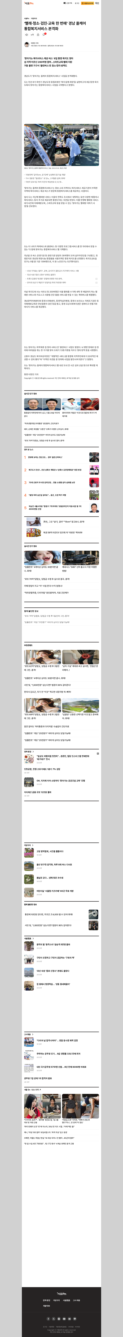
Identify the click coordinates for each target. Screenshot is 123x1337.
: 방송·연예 (32, 1089)
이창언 (33, 43)
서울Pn (26, 18)
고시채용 (27, 1034)
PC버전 (77, 1327)
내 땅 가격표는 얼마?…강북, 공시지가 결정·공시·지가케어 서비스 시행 (53, 271)
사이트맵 (70, 1327)
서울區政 (27, 938)
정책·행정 (27, 751)
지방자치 (34, 18)
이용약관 (51, 1327)
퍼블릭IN (46, 1306)
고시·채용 (76, 1300)
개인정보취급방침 (61, 1327)
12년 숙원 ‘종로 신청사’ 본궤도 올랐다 (41, 274)
